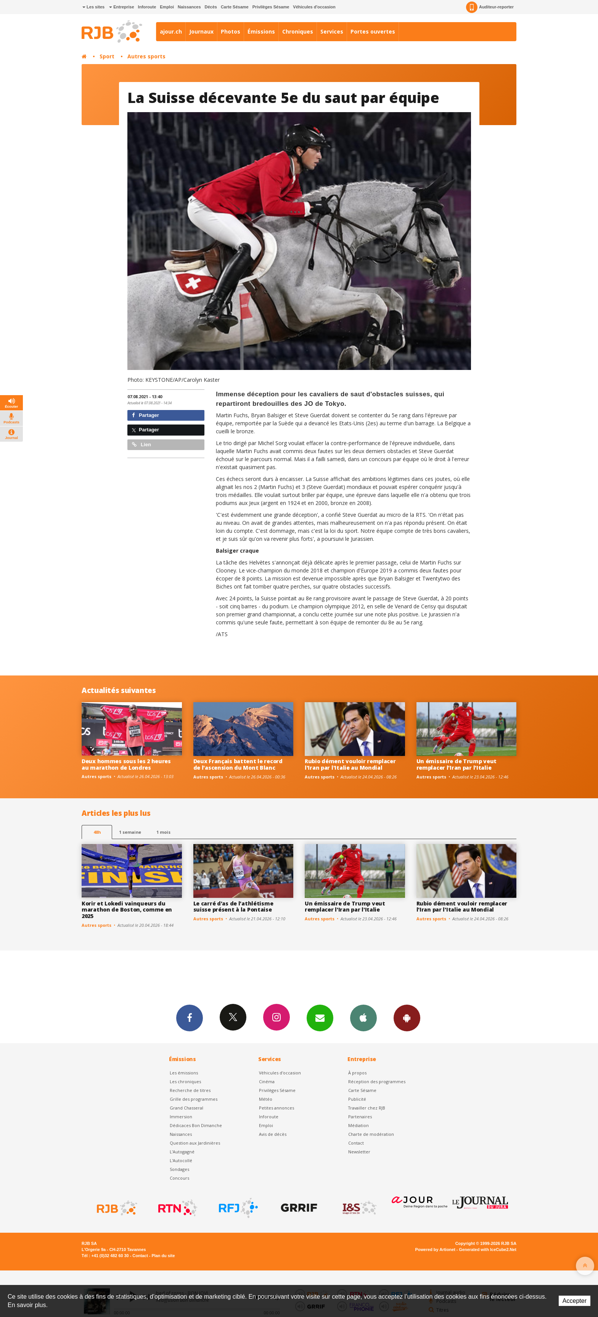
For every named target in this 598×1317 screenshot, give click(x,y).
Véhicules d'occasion (314, 7)
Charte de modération (371, 1134)
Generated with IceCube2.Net (487, 1249)
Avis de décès (272, 1134)
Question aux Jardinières (195, 1142)
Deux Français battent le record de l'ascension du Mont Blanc (238, 764)
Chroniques (297, 31)
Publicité (357, 1099)
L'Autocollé (181, 1160)
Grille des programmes (193, 1099)
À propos (357, 1072)
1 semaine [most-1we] (130, 832)
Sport (107, 56)
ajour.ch (171, 31)
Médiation (358, 1125)
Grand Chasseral (186, 1107)
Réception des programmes (376, 1081)
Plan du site (163, 1255)
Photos (230, 31)
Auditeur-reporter (490, 7)
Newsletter (359, 1151)
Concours (179, 1177)
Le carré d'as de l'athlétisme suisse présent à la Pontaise (233, 906)
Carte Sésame (235, 7)
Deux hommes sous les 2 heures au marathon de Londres (126, 764)
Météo (265, 1099)
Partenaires (360, 1116)
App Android (407, 1018)
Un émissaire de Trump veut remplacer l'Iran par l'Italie (456, 764)
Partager (145, 415)
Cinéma (267, 1081)
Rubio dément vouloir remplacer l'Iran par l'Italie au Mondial (350, 764)
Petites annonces (276, 1107)
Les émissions (184, 1072)
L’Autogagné (182, 1151)
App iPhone (363, 1018)
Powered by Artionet (435, 1249)
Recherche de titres (190, 1090)
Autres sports (146, 56)
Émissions (261, 31)
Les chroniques (185, 1081)
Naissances (189, 7)
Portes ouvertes (372, 31)
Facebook (189, 1018)
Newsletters (320, 1018)
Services (331, 31)
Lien (141, 444)
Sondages (179, 1169)
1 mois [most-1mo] (163, 832)
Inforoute (147, 7)
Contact (356, 1142)
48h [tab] (97, 832)
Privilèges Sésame (270, 7)
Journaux (201, 31)
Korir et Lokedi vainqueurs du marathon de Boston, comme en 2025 (127, 910)
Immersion (181, 1116)
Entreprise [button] (121, 7)
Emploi (167, 7)
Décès (211, 7)
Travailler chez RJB (366, 1107)
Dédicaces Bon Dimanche (196, 1125)
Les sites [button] (93, 7)
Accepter (575, 1301)
